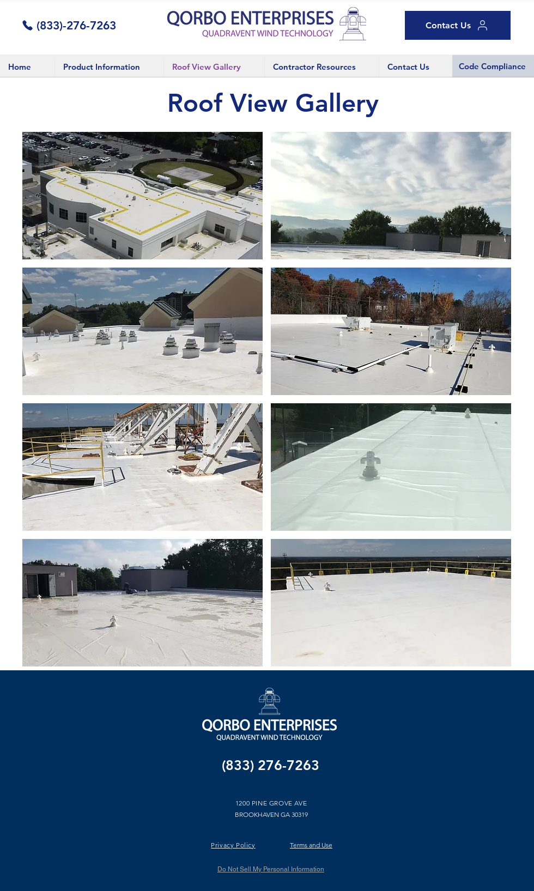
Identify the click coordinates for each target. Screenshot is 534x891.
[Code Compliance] (493, 66)
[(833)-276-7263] (69, 25)
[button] (142, 195)
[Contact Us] (458, 25)
